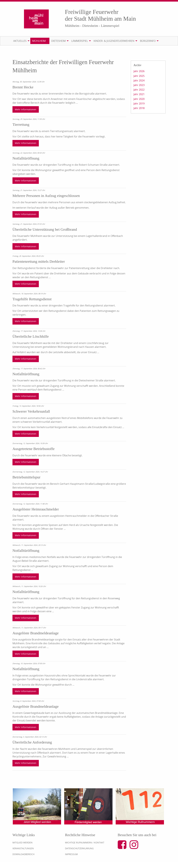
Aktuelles (20, 41)
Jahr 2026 (139, 71)
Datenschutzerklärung (79, 848)
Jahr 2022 (139, 89)
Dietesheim (58, 41)
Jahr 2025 (139, 76)
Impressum (71, 854)
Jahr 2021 (139, 94)
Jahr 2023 (139, 85)
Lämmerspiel (79, 41)
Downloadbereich (23, 854)
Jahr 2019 (139, 103)
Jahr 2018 (139, 108)
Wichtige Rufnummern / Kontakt (84, 842)
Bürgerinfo (148, 41)
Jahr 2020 (139, 99)
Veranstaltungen (23, 848)
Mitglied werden (22, 842)
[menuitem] (20, 41)
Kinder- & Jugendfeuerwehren (114, 41)
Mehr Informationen (25, 109)
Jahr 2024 (139, 80)
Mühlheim (39, 41)
